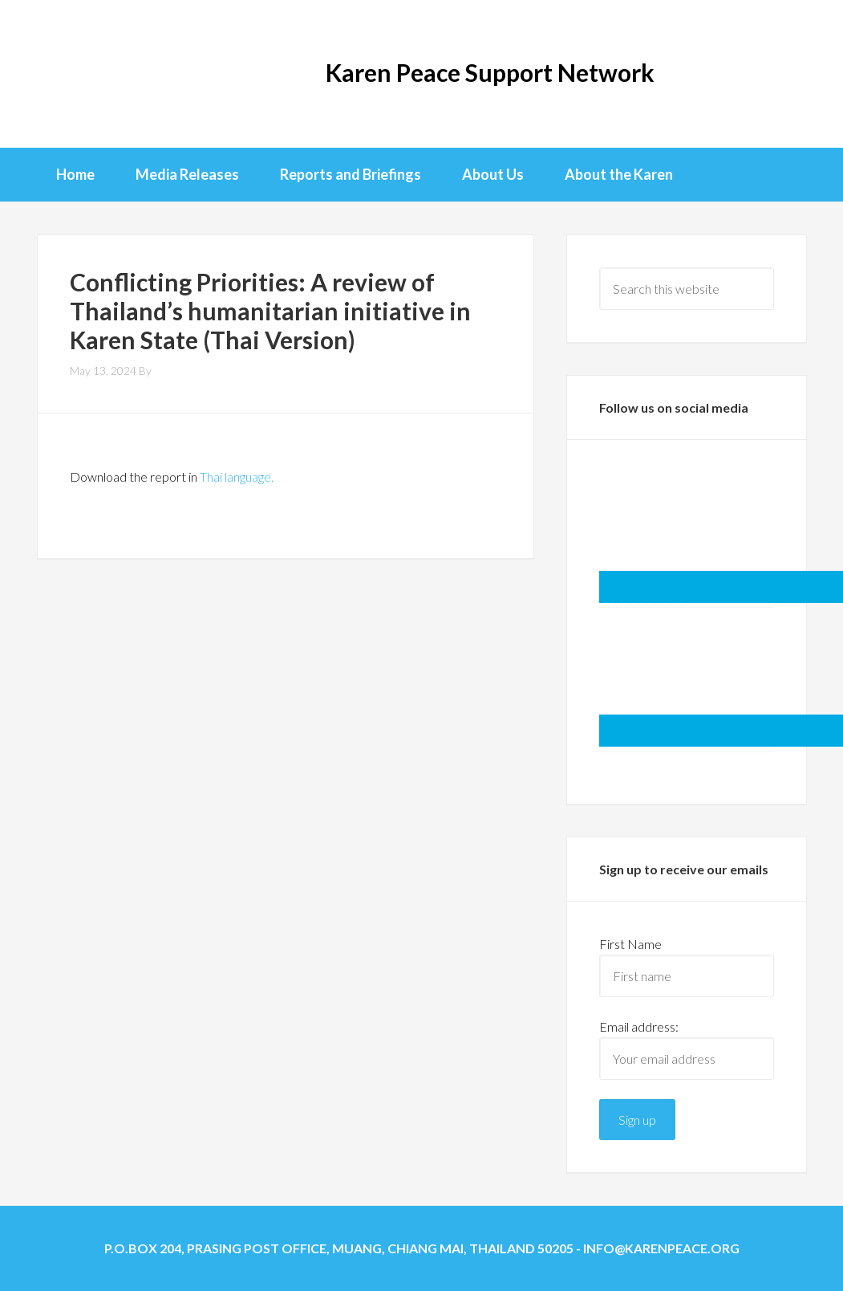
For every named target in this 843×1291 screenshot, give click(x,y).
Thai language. (237, 476)
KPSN (101, 72)
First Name (630, 943)
